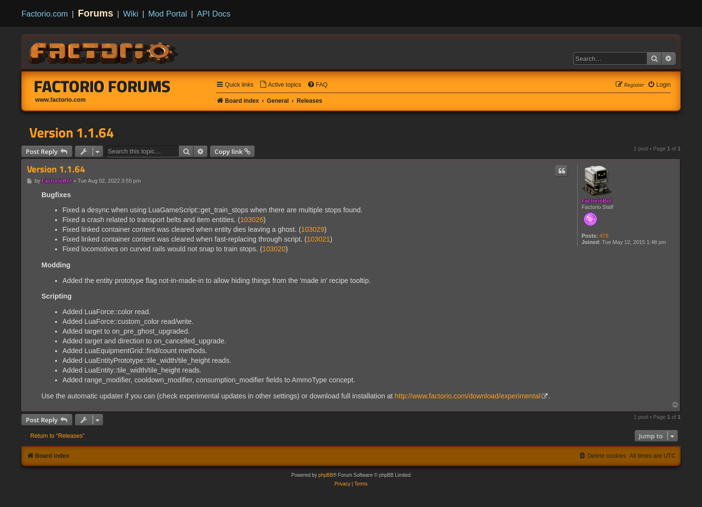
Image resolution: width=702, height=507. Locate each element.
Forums (96, 13)
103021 (318, 239)
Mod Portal (167, 13)
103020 (274, 249)
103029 (312, 229)
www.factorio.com (60, 99)
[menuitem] (280, 85)
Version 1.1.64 (71, 132)
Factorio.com (44, 13)
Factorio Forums (102, 86)
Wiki (130, 13)
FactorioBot (597, 201)
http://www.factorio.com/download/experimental (468, 396)
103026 (252, 220)
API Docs (214, 13)
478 (604, 236)
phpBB (325, 475)
